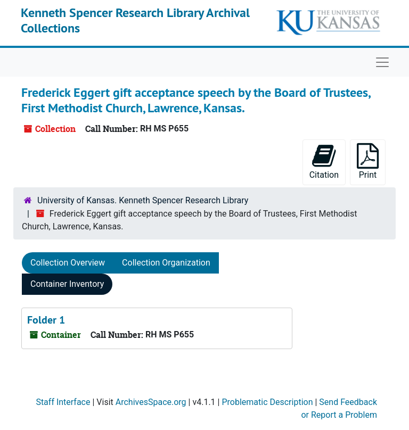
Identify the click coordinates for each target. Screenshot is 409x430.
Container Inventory (67, 284)
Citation (324, 161)
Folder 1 (46, 320)
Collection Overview (67, 263)
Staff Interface (63, 402)
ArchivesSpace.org (151, 402)
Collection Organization (166, 263)
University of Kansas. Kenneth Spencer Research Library (142, 200)
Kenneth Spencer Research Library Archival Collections (135, 20)
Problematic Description (267, 402)
